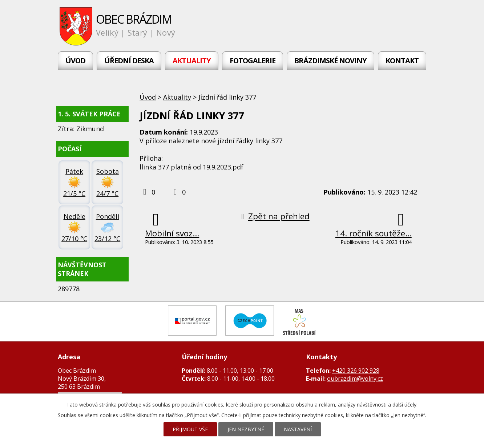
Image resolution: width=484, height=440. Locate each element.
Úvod (75, 60)
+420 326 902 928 (355, 371)
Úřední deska (129, 60)
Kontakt (402, 60)
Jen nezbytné (245, 429)
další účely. (405, 404)
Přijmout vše (190, 429)
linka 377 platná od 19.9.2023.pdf (192, 167)
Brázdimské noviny (330, 60)
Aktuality (192, 60)
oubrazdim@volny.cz (355, 379)
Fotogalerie (252, 60)
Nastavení (298, 429)
